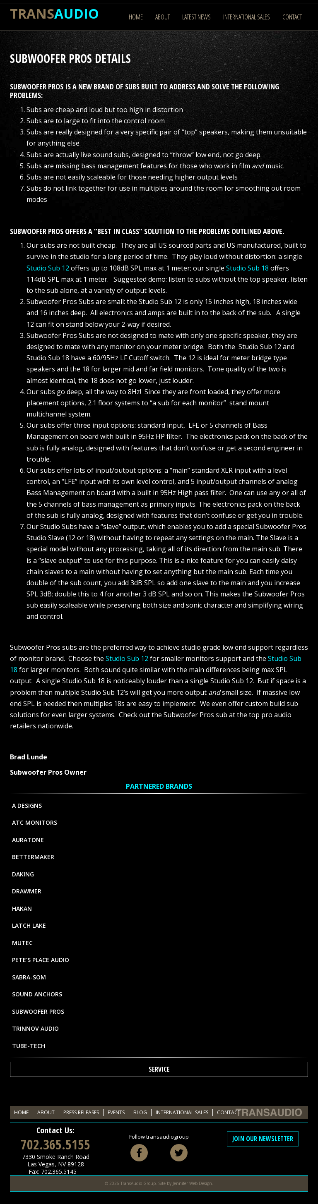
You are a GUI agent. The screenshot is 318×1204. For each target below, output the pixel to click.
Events (116, 1112)
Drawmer (26, 891)
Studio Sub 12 (47, 268)
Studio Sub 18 (247, 268)
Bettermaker (33, 857)
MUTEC (22, 943)
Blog (140, 1112)
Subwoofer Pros (38, 1011)
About (162, 17)
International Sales (246, 17)
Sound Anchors (37, 994)
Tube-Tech (28, 1046)
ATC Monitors (34, 822)
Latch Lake (29, 925)
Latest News (196, 17)
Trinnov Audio (35, 1028)
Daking (23, 874)
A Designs (27, 805)
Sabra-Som (29, 977)
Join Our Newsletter (262, 1138)
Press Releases (81, 1112)
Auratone (28, 840)
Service (159, 1069)
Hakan (22, 908)
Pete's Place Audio (40, 960)
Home (136, 17)
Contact (292, 17)
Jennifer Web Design (192, 1183)
